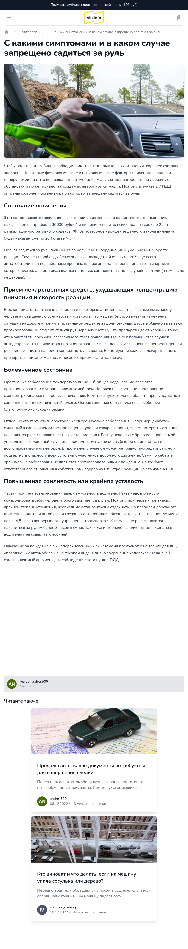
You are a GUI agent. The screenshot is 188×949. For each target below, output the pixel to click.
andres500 (58, 798)
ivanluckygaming (63, 907)
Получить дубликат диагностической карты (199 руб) (93, 4)
